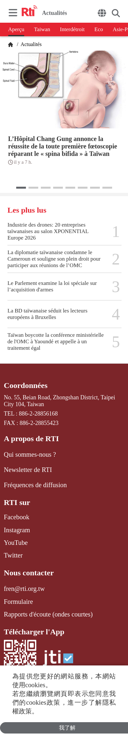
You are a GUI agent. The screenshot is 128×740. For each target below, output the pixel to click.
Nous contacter (29, 573)
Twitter (13, 555)
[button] (21, 188)
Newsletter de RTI (28, 469)
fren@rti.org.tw (24, 588)
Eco (98, 29)
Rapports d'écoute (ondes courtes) (48, 614)
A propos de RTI (31, 438)
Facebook (16, 517)
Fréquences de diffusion (35, 484)
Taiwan (42, 29)
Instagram (17, 530)
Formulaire (18, 601)
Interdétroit (72, 29)
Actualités (30, 44)
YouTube (16, 542)
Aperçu (16, 29)
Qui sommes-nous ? (30, 454)
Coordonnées (26, 385)
